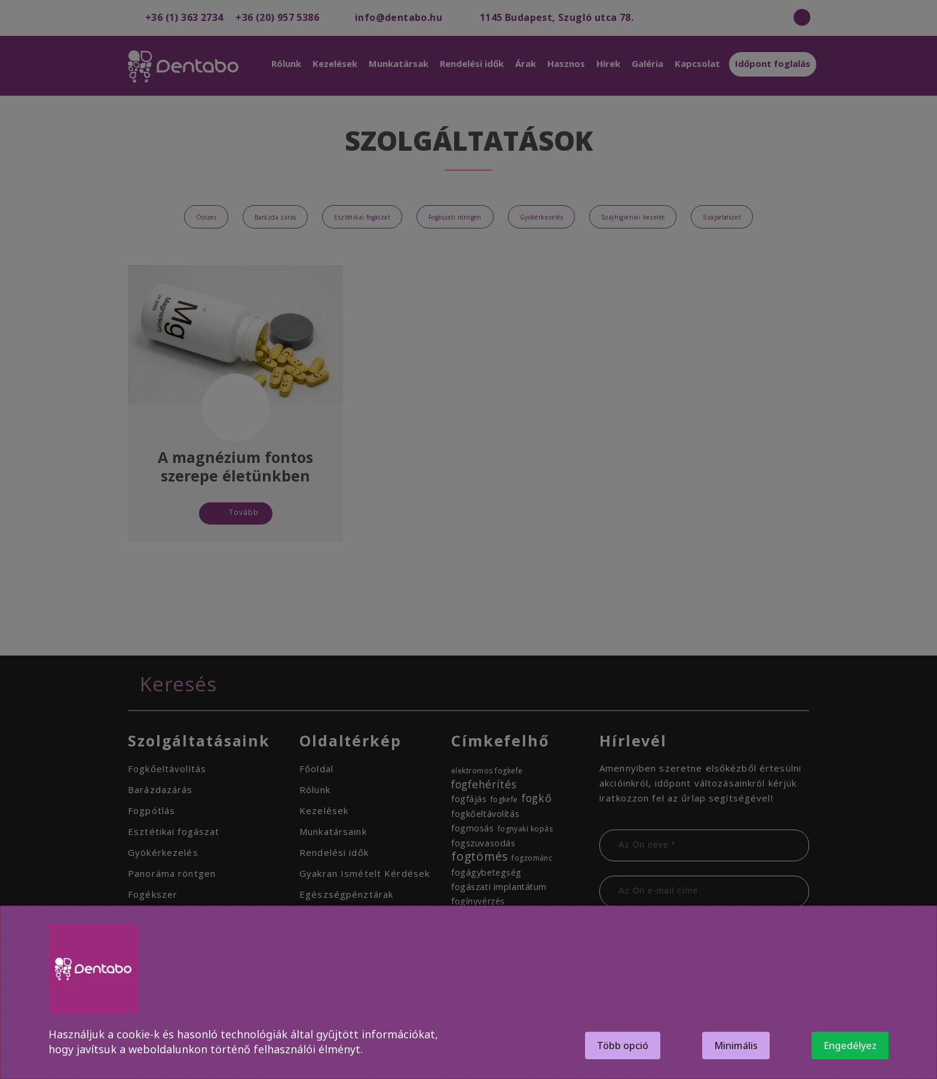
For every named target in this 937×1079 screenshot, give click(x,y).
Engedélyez (850, 1045)
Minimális (736, 1045)
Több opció (622, 1045)
